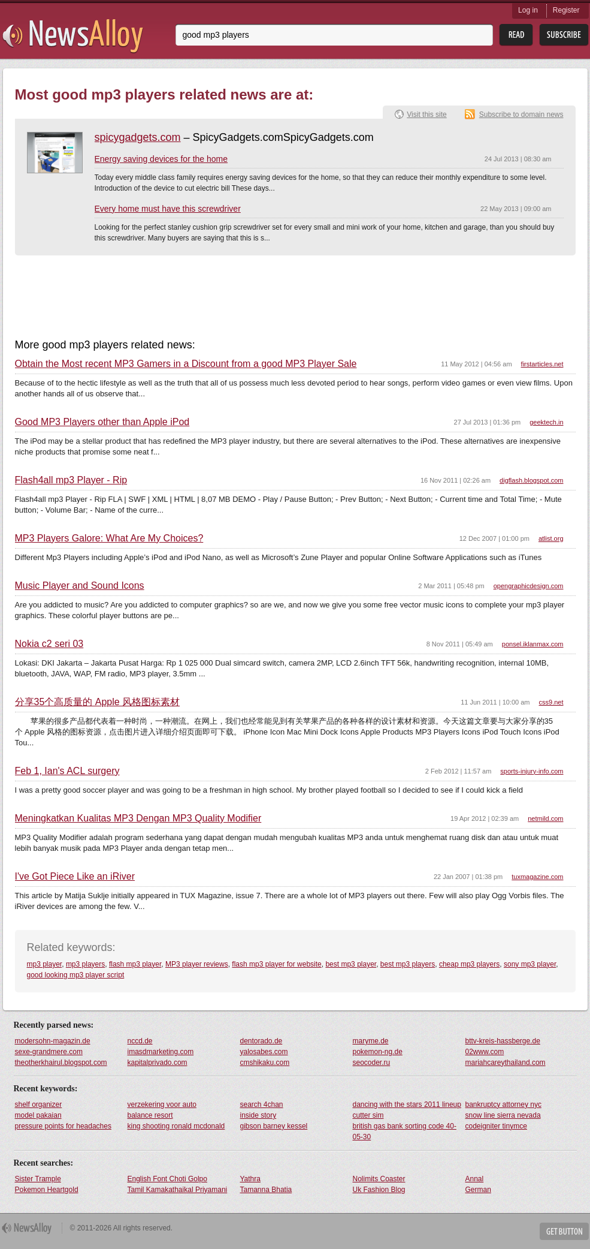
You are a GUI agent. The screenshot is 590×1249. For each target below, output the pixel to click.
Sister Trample (38, 1179)
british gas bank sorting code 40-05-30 (404, 1131)
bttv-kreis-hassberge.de (502, 1041)
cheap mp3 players (469, 964)
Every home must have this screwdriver (168, 208)
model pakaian (38, 1115)
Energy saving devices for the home (161, 159)
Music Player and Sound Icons (79, 586)
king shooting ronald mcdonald (176, 1126)
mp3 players (85, 964)
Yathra (250, 1179)
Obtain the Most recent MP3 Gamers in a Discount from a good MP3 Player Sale (186, 364)
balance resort (150, 1115)
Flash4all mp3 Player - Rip (71, 480)
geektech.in (546, 422)
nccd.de (140, 1041)
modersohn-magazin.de (52, 1041)
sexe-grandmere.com (49, 1052)
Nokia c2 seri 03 (49, 644)
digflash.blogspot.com (531, 480)
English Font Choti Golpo (167, 1179)
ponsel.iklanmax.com (533, 644)
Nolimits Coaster (379, 1179)
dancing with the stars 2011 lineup (407, 1104)
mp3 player (44, 964)
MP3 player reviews (196, 964)
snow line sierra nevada (503, 1115)
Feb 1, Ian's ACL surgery (67, 771)
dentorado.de (261, 1041)
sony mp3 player (530, 964)
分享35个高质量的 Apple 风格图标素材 (97, 702)
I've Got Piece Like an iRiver (75, 876)
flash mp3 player (135, 964)
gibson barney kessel (274, 1126)
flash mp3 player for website (276, 964)
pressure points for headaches (63, 1126)
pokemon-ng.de (378, 1052)
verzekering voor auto (162, 1104)
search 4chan (261, 1104)
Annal (474, 1179)
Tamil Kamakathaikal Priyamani (178, 1189)
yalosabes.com (264, 1052)
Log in (528, 10)
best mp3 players (407, 964)
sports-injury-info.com (531, 771)
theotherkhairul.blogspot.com (61, 1062)
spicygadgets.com (138, 137)
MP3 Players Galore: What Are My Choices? (109, 538)
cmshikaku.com (265, 1062)
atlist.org (551, 538)
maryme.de (371, 1041)
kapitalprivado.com (157, 1062)
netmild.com (545, 818)
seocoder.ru (372, 1062)
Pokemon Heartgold (46, 1189)
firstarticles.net (542, 364)
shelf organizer (38, 1104)
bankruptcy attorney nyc (503, 1104)
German (478, 1189)
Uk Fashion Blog (379, 1189)
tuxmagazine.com (537, 876)
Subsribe (564, 35)
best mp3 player (350, 964)
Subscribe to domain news (521, 114)
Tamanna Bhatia (266, 1189)
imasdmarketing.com (161, 1052)
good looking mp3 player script (76, 975)
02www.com (484, 1052)
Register (566, 10)
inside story (258, 1115)
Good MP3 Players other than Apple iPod (102, 422)
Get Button (564, 1231)
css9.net (551, 702)
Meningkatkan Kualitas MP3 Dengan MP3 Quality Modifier (138, 818)
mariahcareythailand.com (505, 1062)
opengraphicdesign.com (529, 585)
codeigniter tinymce (496, 1126)
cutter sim (368, 1115)
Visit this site (426, 114)
